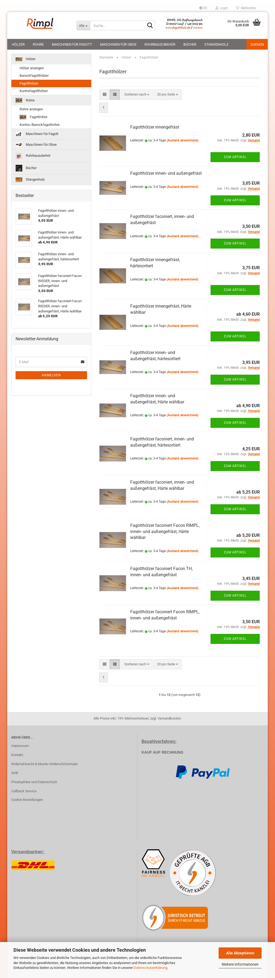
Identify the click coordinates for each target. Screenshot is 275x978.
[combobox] (137, 94)
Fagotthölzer (29, 83)
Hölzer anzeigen (32, 68)
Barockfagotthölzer (34, 76)
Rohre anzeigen (31, 109)
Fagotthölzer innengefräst (154, 127)
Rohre (38, 44)
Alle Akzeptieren (240, 953)
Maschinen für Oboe (118, 44)
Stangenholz (216, 44)
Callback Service (24, 791)
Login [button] (221, 8)
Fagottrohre (33, 117)
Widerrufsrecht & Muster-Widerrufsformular (44, 764)
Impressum (20, 746)
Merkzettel (246, 8)
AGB (14, 773)
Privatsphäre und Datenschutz (34, 782)
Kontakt (17, 755)
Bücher (189, 44)
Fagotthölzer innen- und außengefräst (166, 173)
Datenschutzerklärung (150, 968)
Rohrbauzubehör (159, 44)
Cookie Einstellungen (27, 800)
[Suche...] (83, 25)
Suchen (257, 44)
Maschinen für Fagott (72, 44)
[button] (203, 8)
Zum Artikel (235, 157)
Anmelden (51, 375)
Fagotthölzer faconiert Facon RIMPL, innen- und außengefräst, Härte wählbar (165, 531)
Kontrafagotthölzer (34, 91)
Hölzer (18, 44)
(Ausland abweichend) (182, 140)
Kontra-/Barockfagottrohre (40, 125)
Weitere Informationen (240, 964)
